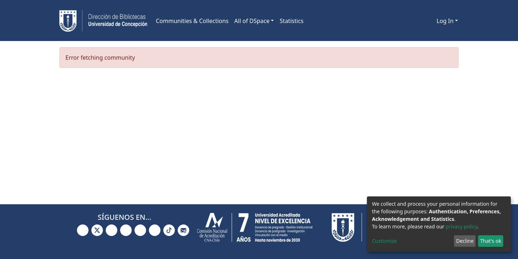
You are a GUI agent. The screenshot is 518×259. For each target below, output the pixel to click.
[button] (430, 21)
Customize (384, 240)
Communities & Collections (192, 21)
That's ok (490, 240)
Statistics (291, 21)
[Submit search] (419, 21)
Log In (445, 21)
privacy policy (461, 226)
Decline (465, 240)
